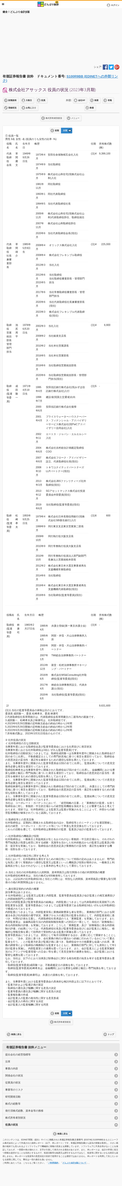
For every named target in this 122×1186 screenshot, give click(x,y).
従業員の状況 (12, 1082)
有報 (110, 100)
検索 (96, 100)
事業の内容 (11, 1068)
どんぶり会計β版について (74, 1163)
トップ (111, 1034)
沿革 (7, 1061)
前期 (57, 130)
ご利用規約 (53, 1163)
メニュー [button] (3, 4)
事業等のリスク (14, 1089)
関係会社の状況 (14, 1075)
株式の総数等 (12, 1103)
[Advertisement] (61, 38)
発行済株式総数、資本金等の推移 (24, 1110)
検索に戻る (16, 1034)
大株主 (29, 100)
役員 (43, 100)
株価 (92, 108)
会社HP (81, 100)
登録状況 (12, 108)
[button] (113, 5)
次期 (65, 130)
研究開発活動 (12, 1096)
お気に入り (31, 108)
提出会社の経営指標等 (18, 1054)
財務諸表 (12, 100)
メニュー (75, 118)
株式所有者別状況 (54, 118)
